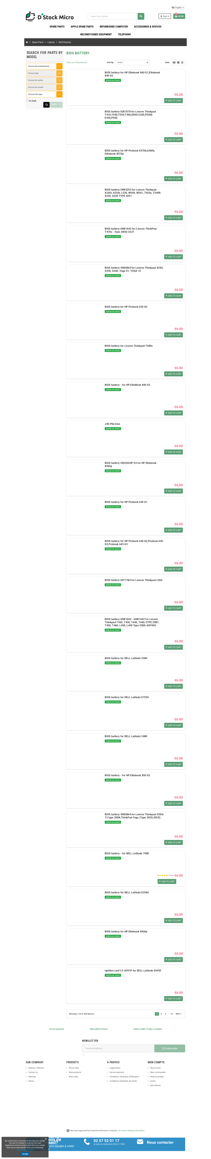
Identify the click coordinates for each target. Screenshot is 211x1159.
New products (68, 1074)
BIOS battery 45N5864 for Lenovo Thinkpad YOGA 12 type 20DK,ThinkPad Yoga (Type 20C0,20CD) (133, 817)
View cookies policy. (25, 1150)
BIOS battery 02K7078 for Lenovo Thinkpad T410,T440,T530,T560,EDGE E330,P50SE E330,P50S (129, 115)
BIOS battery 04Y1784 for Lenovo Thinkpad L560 (127, 581)
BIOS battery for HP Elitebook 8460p (120, 933)
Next (191, 1015)
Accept (25, 1154)
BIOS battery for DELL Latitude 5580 (120, 659)
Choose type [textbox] (20, 75)
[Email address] (120, 1050)
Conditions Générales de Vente (123, 1082)
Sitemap (19, 1078)
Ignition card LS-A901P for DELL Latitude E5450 (127, 972)
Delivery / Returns (23, 1069)
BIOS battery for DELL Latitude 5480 (120, 737)
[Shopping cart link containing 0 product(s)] (192, 17)
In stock (20, 102)
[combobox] (35, 68)
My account (161, 1069)
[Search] (120, 17)
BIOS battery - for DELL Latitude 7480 (121, 855)
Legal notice (114, 1069)
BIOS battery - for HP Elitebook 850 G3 (121, 776)
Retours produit (163, 1078)
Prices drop (67, 1069)
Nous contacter (164, 1144)
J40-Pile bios (106, 425)
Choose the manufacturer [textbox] (25, 68)
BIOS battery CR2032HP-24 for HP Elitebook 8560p (129, 464)
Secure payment (116, 1074)
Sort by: (110, 64)
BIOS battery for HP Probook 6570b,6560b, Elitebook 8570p (134, 152)
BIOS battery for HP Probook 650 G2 (120, 308)
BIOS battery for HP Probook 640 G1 (120, 503)
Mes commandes (164, 1074)
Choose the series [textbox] (22, 82)
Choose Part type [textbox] (22, 96)
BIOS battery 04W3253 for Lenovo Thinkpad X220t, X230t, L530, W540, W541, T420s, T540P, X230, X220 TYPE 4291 (136, 193)
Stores (18, 1082)
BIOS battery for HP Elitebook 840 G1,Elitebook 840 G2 (131, 74)
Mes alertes (161, 1087)
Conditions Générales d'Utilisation (124, 1078)
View (180, 64)
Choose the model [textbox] (23, 89)
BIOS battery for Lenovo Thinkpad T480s (123, 347)
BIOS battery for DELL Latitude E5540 (121, 894)
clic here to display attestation (131, 1132)
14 (184, 1015)
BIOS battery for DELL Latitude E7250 (121, 698)
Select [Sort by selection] (120, 64)
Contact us (20, 1074)
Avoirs (159, 1082)
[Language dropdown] (190, 7)
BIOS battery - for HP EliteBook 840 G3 (121, 386)
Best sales (67, 1078)
